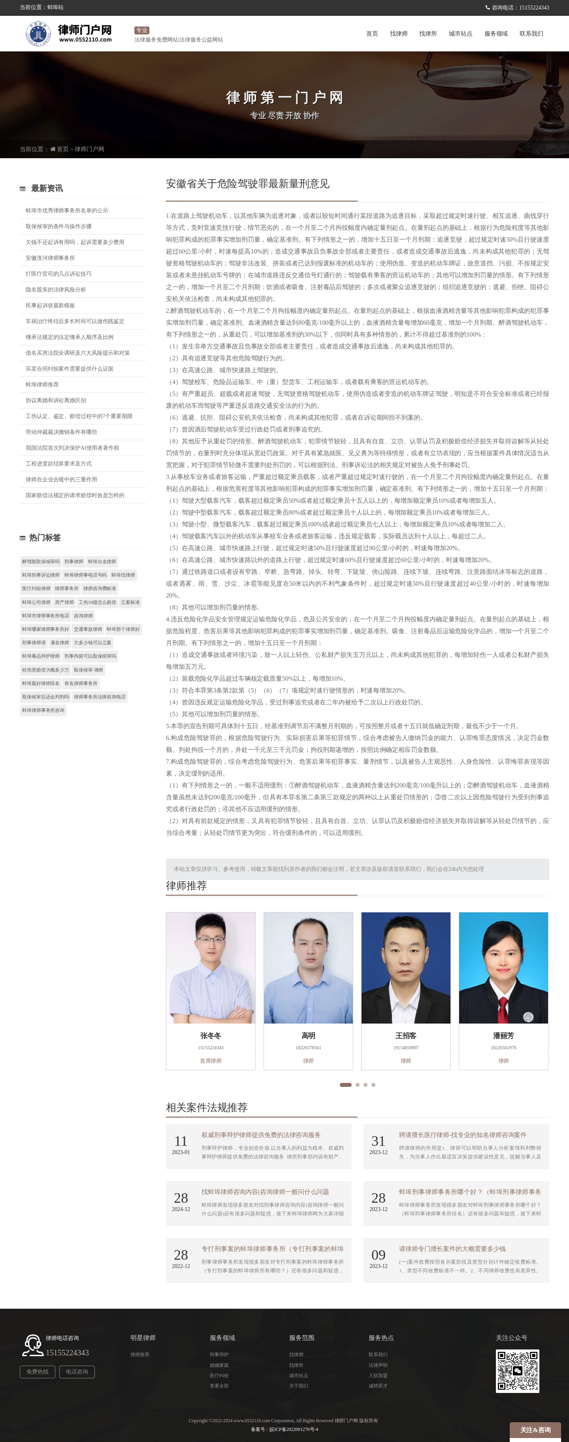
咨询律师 (83, 616)
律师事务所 (67, 588)
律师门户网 (89, 149)
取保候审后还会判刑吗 (45, 697)
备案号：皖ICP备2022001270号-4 (284, 1429)
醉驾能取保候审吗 (41, 561)
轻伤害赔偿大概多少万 (45, 670)
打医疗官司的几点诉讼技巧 (59, 274)
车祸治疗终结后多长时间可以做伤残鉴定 (75, 321)
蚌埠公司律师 (36, 602)
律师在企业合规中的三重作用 (61, 480)
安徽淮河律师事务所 (50, 258)
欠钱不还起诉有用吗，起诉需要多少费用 (75, 242)
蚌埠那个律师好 (123, 629)
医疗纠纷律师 (36, 588)
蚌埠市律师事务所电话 (45, 616)
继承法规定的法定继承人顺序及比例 (69, 337)
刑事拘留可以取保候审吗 (90, 656)
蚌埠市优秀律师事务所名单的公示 (67, 211)
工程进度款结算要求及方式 (59, 464)
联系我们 (531, 33)
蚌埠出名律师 (102, 561)
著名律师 (60, 642)
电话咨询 (77, 1372)
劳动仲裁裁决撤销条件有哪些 (61, 432)
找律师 (399, 33)
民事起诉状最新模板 (50, 305)
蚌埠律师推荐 (42, 385)
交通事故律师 (88, 629)
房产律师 (64, 602)
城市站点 (461, 33)
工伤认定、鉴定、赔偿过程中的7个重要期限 (79, 416)
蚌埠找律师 (123, 575)
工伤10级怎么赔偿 (97, 602)
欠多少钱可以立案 (92, 642)
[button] (346, 1085)
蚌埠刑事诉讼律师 (41, 575)
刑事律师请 (34, 642)
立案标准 (130, 602)
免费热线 (37, 1372)
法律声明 (378, 1365)
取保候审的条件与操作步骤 (59, 226)
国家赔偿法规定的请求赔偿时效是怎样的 (75, 495)
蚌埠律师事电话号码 (85, 575)
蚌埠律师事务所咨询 (43, 710)
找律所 (428, 33)
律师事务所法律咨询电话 (100, 697)
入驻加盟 (378, 1375)
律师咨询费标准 (99, 588)
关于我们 (298, 1386)
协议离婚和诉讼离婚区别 (56, 400)
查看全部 (219, 1386)
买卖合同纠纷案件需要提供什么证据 (69, 369)
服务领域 (496, 33)
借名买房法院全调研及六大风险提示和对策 (78, 353)
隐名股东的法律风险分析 (56, 290)
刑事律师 (73, 561)
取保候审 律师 (88, 670)
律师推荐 (139, 1354)
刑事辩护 (219, 1354)
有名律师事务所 (80, 683)
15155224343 (67, 1352)
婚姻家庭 (219, 1365)
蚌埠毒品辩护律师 (41, 656)
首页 (372, 33)
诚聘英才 (378, 1386)
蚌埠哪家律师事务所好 (45, 629)
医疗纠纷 (219, 1375)
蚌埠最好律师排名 (41, 683)
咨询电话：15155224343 (520, 8)
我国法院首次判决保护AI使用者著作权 (72, 448)
